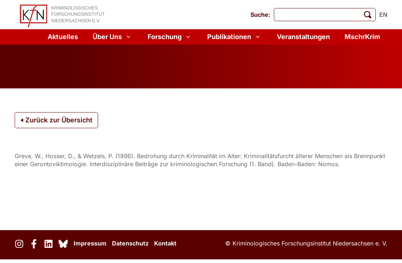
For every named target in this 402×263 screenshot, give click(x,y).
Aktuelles (63, 37)
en (383, 14)
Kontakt (165, 243)
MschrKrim (362, 37)
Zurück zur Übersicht (56, 120)
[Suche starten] (368, 15)
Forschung (170, 37)
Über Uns (113, 37)
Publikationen (234, 37)
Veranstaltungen (303, 37)
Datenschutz (130, 243)
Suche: (260, 14)
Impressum (90, 243)
